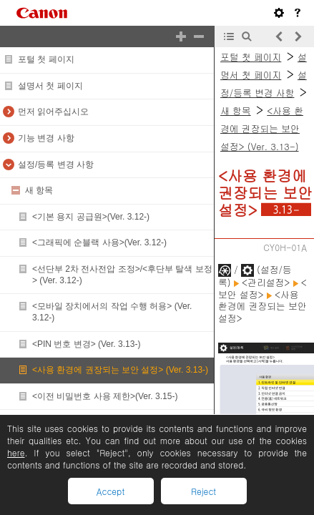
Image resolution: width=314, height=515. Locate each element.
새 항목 (39, 190)
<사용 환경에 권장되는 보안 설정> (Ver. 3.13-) (120, 370)
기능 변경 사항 (46, 138)
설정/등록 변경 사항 (56, 165)
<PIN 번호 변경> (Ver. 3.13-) (86, 344)
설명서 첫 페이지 (50, 86)
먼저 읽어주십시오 (53, 112)
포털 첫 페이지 (46, 59)
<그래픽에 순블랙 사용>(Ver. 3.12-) (99, 242)
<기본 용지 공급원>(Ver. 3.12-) (90, 217)
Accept (110, 491)
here (15, 452)
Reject (203, 491)
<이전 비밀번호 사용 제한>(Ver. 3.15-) (104, 396)
